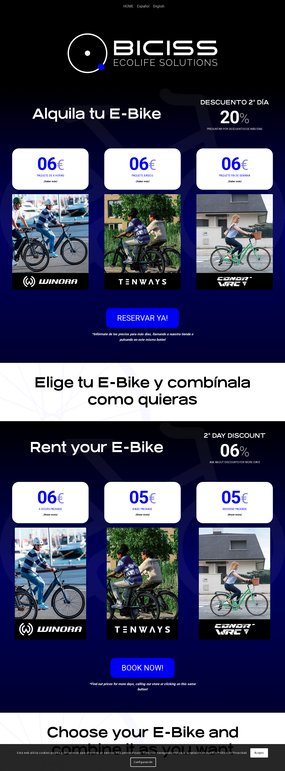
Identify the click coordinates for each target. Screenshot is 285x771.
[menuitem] (127, 6)
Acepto (259, 752)
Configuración (143, 762)
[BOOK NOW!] (142, 668)
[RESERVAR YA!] (142, 318)
